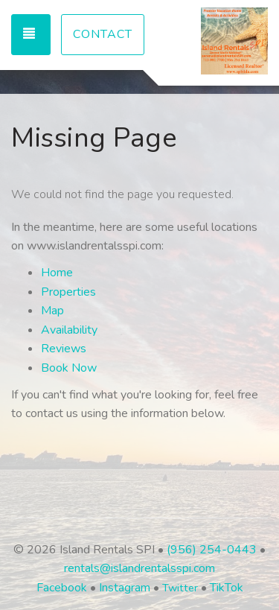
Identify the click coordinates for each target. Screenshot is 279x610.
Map (52, 310)
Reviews (63, 348)
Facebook (61, 587)
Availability (69, 330)
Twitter (180, 587)
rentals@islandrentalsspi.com (139, 568)
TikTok (226, 587)
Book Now (69, 368)
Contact (102, 34)
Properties (68, 292)
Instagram (124, 587)
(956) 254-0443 (212, 549)
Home (57, 272)
